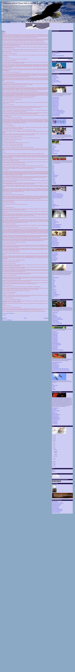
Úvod (53, 164)
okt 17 (55, 451)
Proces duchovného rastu (55, 77)
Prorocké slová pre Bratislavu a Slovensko (57, 110)
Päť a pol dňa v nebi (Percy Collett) (56, 504)
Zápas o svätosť (54, 192)
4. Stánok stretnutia (54, 316)
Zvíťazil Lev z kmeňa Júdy (55, 205)
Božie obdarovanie (54, 259)
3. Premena (53, 280)
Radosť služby (54, 260)
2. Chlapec (53, 386)
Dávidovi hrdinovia (54, 241)
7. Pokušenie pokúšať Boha (55, 321)
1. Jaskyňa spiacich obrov (55, 277)
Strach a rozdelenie (54, 153)
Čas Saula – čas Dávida (55, 245)
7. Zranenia (53, 285)
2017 (54, 466)
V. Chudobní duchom (55, 339)
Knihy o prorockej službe (55, 80)
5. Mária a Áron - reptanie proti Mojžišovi (57, 319)
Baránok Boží (54, 204)
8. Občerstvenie (54, 286)
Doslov (53, 297)
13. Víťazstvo (54, 181)
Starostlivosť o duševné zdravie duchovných (58, 55)
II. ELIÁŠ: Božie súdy (54, 363)
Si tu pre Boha (54, 256)
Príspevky (54, 475)
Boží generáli (54, 237)
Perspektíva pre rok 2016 (55, 97)
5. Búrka (53, 171)
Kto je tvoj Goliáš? (54, 238)
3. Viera (53, 168)
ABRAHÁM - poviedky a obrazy (56, 414)
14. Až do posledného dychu (56, 294)
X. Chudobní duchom (55, 348)
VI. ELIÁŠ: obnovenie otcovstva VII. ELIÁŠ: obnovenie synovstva (60, 368)
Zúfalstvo (3, 31)
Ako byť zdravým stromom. (55, 98)
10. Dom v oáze (54, 289)
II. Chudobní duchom (55, 335)
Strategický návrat (54, 255)
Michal (53, 471)
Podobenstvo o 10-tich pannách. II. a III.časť (58, 195)
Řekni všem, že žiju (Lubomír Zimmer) (57, 510)
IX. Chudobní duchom (55, 347)
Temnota (53, 148)
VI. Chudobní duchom (55, 340)
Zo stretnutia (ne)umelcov (55, 419)
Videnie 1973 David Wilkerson (56, 114)
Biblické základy (54, 75)
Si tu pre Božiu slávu (54, 252)
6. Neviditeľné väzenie (55, 320)
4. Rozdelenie (54, 389)
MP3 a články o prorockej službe (56, 81)
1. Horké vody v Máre (55, 312)
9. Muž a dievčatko (54, 176)
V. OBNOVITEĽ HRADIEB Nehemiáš (56, 224)
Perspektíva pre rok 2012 (55, 101)
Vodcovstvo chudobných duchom (56, 344)
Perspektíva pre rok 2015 (55, 105)
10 (54, 448)
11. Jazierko (53, 290)
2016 (54, 464)
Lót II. (53, 200)
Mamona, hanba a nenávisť (55, 150)
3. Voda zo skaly (54, 315)
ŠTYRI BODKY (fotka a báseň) (56, 418)
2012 (54, 438)
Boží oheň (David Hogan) (55, 506)
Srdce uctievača (54, 409)
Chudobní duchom (54, 331)
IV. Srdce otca (54, 223)
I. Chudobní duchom (54, 334)
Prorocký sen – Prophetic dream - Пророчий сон (58, 111)
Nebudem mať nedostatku (55, 242)
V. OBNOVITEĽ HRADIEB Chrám (56, 227)
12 (54, 459)
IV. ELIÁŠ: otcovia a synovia (55, 366)
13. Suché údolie (54, 293)
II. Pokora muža (54, 220)
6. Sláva (53, 172)
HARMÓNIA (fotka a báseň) (55, 417)
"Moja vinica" (54, 54)
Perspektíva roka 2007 (55, 107)
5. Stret (53, 282)
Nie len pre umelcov (54, 413)
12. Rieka (53, 180)
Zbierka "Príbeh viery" (55, 423)
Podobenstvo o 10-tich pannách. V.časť (57, 197)
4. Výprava (53, 281)
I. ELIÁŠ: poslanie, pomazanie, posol (57, 362)
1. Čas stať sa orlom (54, 385)
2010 (54, 435)
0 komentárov (11, 313)
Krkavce (53, 145)
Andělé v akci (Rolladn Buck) (55, 508)
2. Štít (53, 167)
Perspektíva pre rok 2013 (55, 102)
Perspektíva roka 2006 (55, 106)
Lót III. (53, 201)
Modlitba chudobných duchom (56, 343)
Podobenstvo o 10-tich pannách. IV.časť (57, 196)
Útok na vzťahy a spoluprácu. (56, 115)
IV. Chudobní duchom (55, 338)
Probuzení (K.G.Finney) (55, 501)
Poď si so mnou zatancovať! (56, 410)
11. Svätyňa (53, 179)
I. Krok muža (53, 219)
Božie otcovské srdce (55, 76)
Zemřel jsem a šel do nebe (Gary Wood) (57, 509)
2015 (54, 463)
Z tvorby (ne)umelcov (55, 422)
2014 (54, 461)
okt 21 (55, 454)
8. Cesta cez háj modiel (55, 175)
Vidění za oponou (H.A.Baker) (56, 505)
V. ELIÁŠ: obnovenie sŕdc (55, 367)
